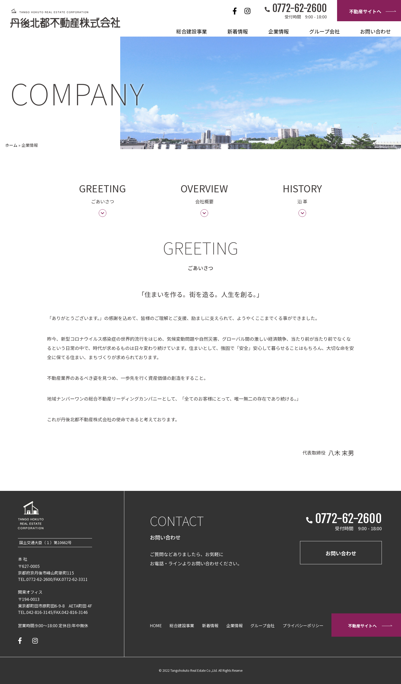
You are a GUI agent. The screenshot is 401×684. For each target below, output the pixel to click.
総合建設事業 (191, 31)
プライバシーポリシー (303, 625)
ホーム (11, 145)
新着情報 (237, 31)
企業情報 (278, 31)
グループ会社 (324, 31)
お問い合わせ (375, 31)
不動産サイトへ (372, 11)
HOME (156, 625)
